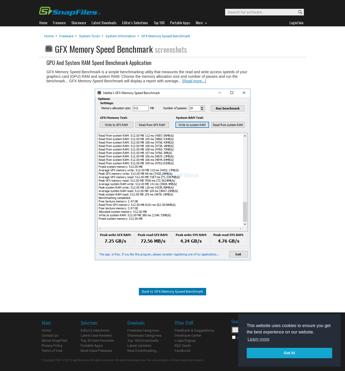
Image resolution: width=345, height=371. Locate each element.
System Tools (89, 36)
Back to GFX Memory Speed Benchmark (172, 291)
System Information (120, 36)
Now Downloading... (143, 351)
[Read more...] (194, 81)
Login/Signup (185, 341)
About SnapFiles (54, 341)
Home (49, 36)
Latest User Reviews (96, 335)
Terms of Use (52, 351)
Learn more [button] (258, 339)
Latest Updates (139, 346)
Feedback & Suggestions (194, 330)
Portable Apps (92, 346)
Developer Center (188, 335)
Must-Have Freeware (96, 351)
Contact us (50, 335)
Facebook (182, 351)
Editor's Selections (95, 330)
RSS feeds (183, 346)
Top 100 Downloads (142, 341)
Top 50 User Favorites (97, 341)
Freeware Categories (143, 330)
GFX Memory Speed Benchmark (165, 36)
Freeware (66, 36)
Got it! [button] (289, 353)
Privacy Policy (52, 346)
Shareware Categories (144, 335)
